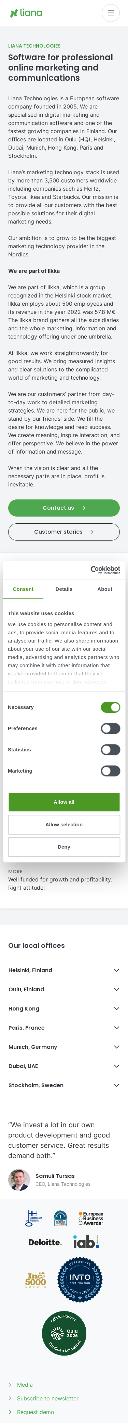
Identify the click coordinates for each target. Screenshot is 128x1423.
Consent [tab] (23, 589)
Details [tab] (64, 589)
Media (20, 1384)
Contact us (64, 508)
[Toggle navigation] (111, 13)
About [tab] (104, 589)
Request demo (31, 1412)
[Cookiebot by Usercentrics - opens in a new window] (91, 570)
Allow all (64, 802)
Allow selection (64, 824)
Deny (64, 847)
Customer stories (64, 532)
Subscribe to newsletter (43, 1398)
